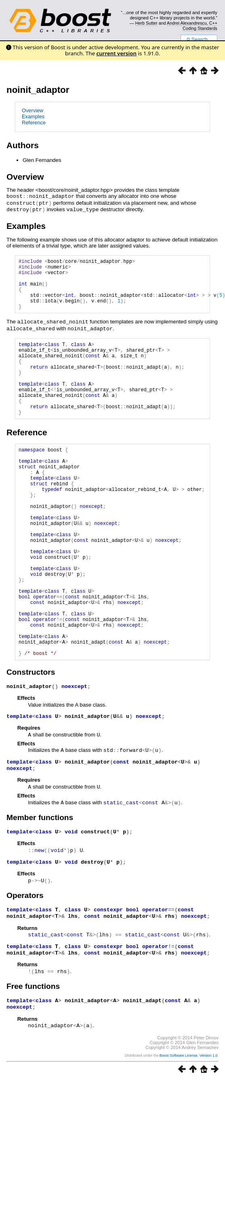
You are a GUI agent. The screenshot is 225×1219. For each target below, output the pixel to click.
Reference (34, 123)
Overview (32, 110)
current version (116, 53)
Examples (33, 116)
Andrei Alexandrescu (187, 23)
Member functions (39, 888)
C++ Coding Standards (200, 25)
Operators (25, 967)
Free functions (33, 1060)
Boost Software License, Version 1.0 (189, 1131)
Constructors (30, 741)
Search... (199, 39)
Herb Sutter (146, 23)
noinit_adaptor (37, 90)
